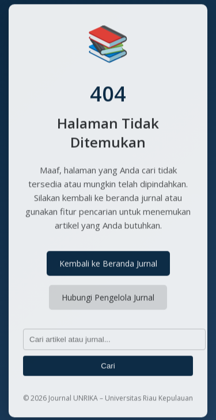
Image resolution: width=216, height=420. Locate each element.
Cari (108, 366)
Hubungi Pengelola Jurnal (108, 298)
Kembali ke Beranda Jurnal (108, 264)
